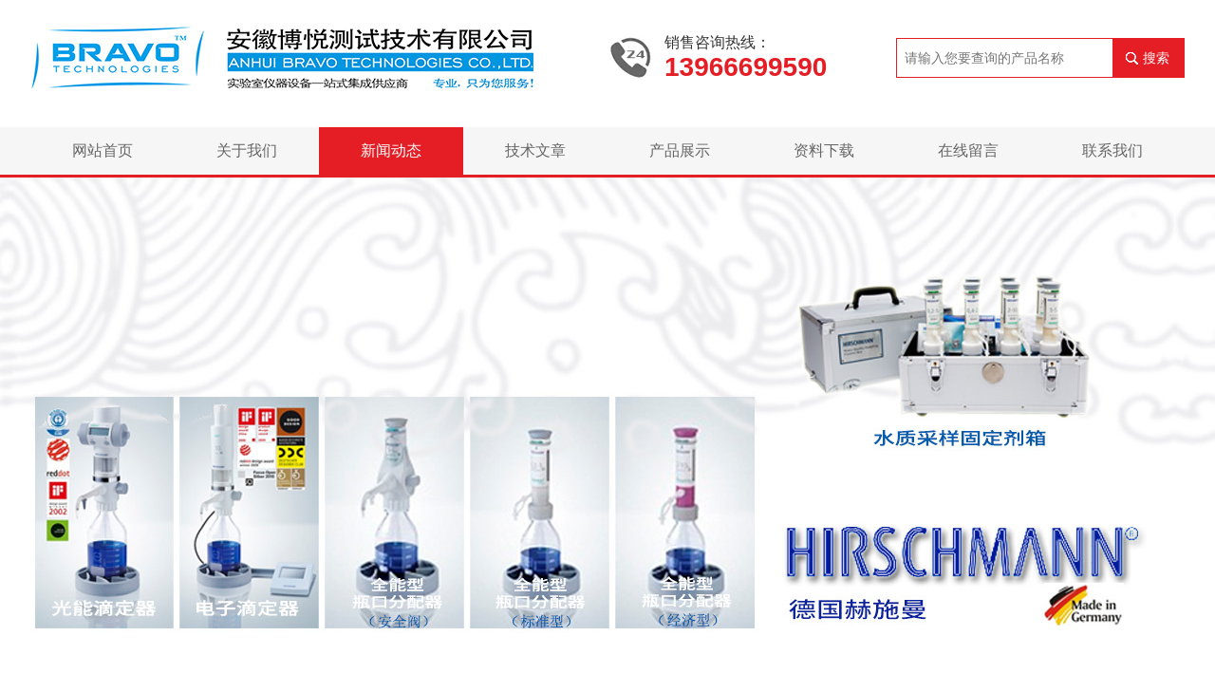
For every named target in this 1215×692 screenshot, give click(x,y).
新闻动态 (391, 150)
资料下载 (824, 150)
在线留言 (968, 150)
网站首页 (102, 150)
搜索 (1156, 57)
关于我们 (246, 150)
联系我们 (1112, 150)
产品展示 (679, 150)
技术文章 (535, 150)
